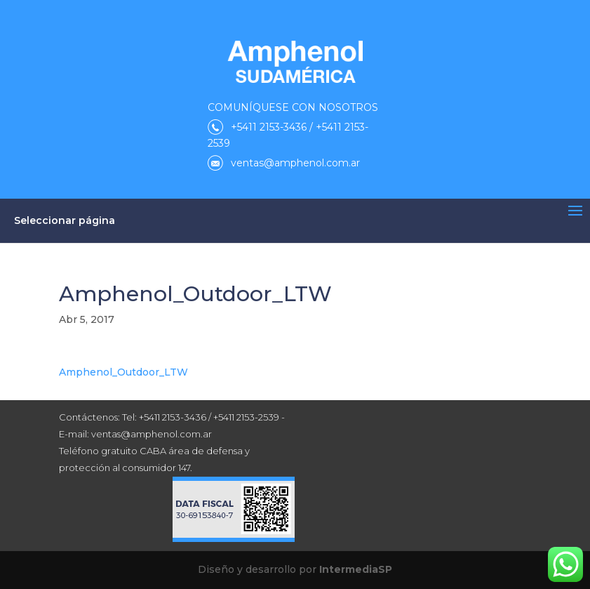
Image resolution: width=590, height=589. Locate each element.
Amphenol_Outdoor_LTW (123, 372)
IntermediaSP (355, 569)
